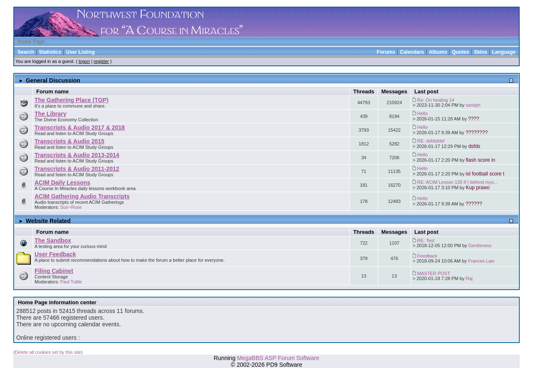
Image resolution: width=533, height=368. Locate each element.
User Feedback (55, 254)
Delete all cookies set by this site (48, 352)
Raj (469, 278)
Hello (422, 113)
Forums (386, 52)
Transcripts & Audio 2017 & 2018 (80, 127)
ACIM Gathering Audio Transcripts (82, 196)
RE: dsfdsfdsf (430, 140)
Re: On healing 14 (435, 100)
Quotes (460, 52)
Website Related (48, 221)
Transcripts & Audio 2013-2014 (77, 155)
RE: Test (425, 240)
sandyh (473, 105)
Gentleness (480, 245)
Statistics (50, 52)
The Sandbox (53, 240)
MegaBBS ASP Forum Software (278, 358)
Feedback (427, 255)
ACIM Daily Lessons (62, 182)
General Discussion (53, 80)
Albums (438, 52)
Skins (480, 52)
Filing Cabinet (54, 271)
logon (84, 61)
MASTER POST (433, 273)
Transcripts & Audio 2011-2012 (77, 168)
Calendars (412, 52)
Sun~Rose (71, 207)
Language (504, 52)
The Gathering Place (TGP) (71, 100)
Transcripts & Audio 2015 (70, 141)
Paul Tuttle (71, 281)
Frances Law (481, 260)
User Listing (80, 52)
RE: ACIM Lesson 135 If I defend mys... (457, 182)
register (101, 61)
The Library (50, 113)
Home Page (31, 42)
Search (25, 52)
